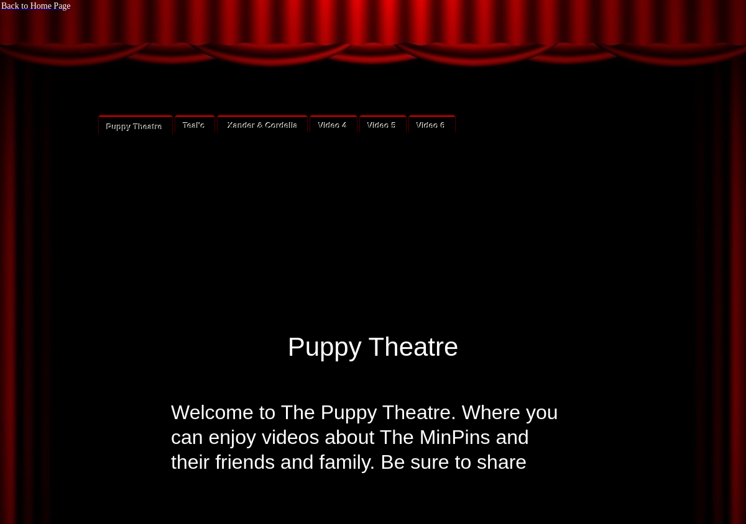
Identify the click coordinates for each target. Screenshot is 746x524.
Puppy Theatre (135, 127)
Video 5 (382, 125)
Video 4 (332, 125)
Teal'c (194, 125)
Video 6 (431, 125)
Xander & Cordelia (262, 125)
